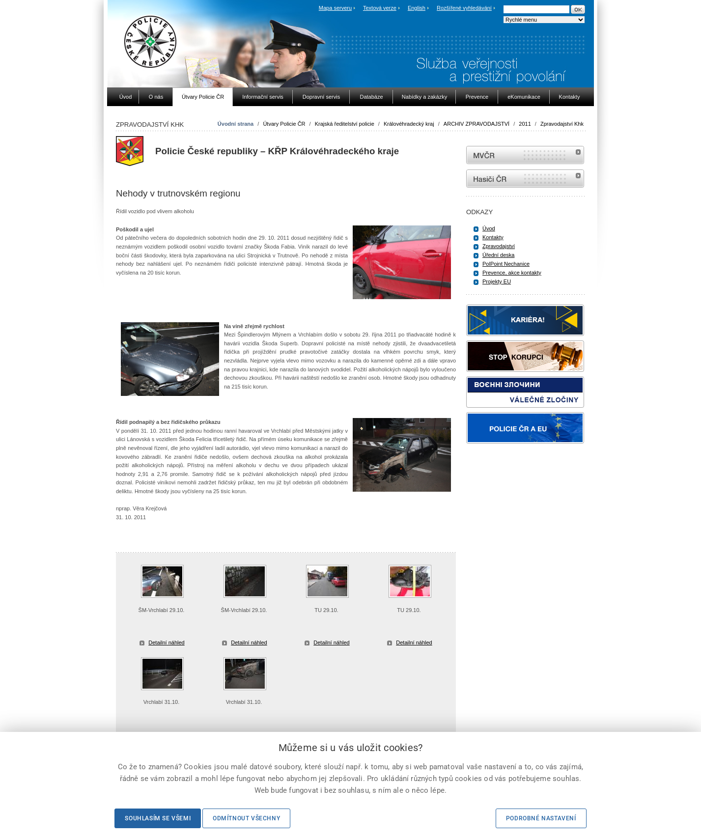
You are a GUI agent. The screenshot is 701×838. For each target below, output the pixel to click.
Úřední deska (498, 255)
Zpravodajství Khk (562, 124)
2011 (525, 124)
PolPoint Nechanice (506, 264)
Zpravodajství (498, 246)
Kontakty (493, 237)
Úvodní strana (235, 124)
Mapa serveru (335, 8)
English (416, 8)
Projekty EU (496, 281)
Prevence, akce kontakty (511, 273)
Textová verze (379, 8)
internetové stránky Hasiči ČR (525, 178)
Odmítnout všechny (246, 818)
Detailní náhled (166, 642)
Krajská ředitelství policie (344, 124)
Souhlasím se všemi (158, 818)
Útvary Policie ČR (284, 124)
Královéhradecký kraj (409, 124)
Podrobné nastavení (541, 818)
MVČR (525, 155)
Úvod (488, 228)
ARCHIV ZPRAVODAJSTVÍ (476, 124)
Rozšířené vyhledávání (464, 8)
